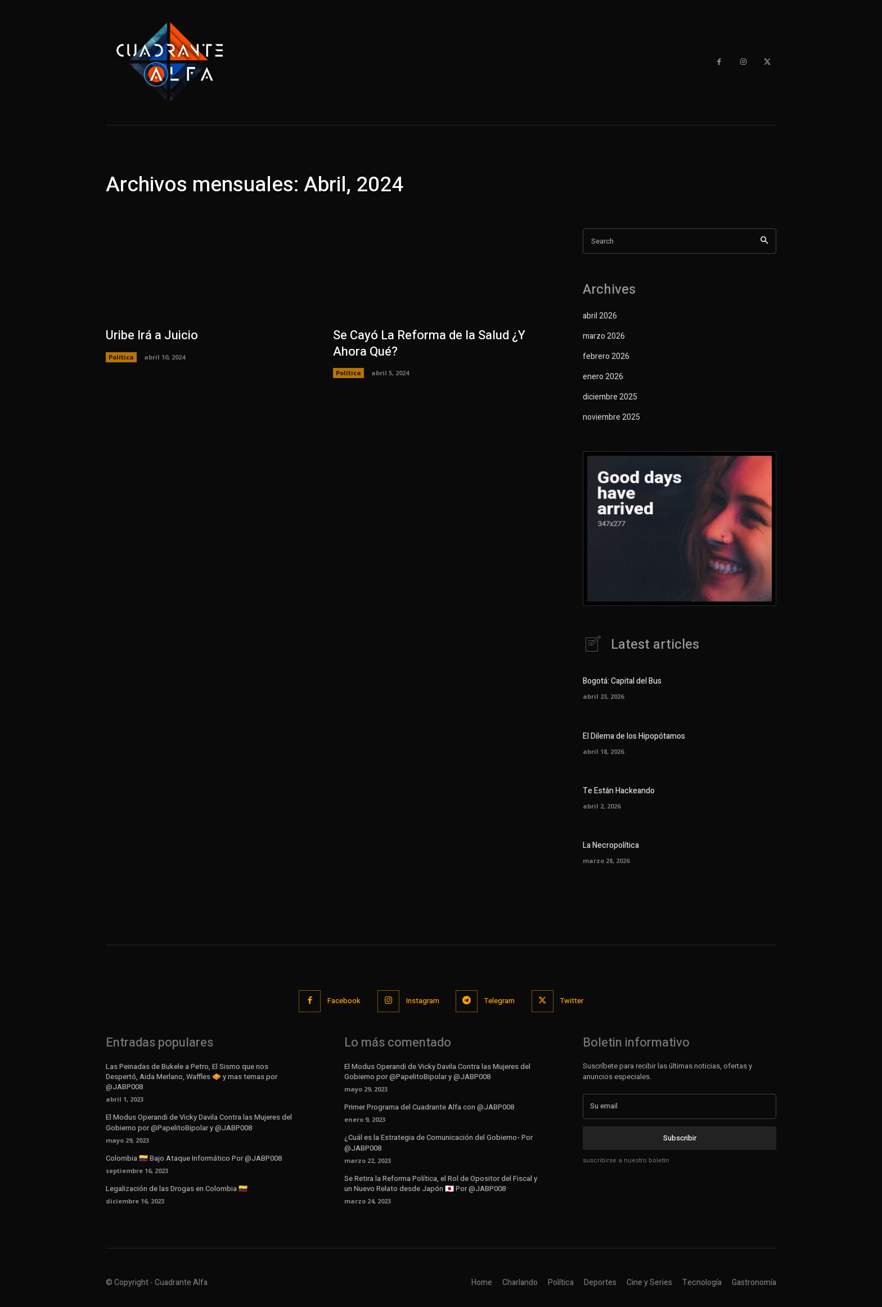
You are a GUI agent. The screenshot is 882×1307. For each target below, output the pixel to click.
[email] (679, 1106)
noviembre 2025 (611, 417)
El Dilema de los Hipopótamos (634, 737)
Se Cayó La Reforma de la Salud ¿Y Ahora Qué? (429, 343)
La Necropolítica (611, 846)
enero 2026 (603, 377)
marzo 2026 (604, 336)
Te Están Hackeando (619, 791)
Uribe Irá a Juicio (152, 335)
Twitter (572, 1001)
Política (121, 357)
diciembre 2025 (610, 397)
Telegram (500, 1001)
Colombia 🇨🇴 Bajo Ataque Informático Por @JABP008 (194, 1158)
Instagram (422, 1001)
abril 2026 (600, 316)
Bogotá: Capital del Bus (622, 682)
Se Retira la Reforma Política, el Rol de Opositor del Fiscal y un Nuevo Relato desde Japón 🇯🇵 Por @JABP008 (440, 1184)
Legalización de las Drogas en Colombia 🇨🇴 (177, 1189)
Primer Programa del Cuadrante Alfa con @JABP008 (429, 1107)
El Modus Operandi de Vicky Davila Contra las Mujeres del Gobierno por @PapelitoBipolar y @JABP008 (199, 1122)
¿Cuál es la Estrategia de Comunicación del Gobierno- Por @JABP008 (438, 1143)
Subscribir (679, 1138)
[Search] (764, 241)
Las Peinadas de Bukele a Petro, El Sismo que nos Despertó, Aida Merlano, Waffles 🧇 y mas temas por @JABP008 (191, 1077)
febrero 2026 (606, 356)
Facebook (344, 1001)
